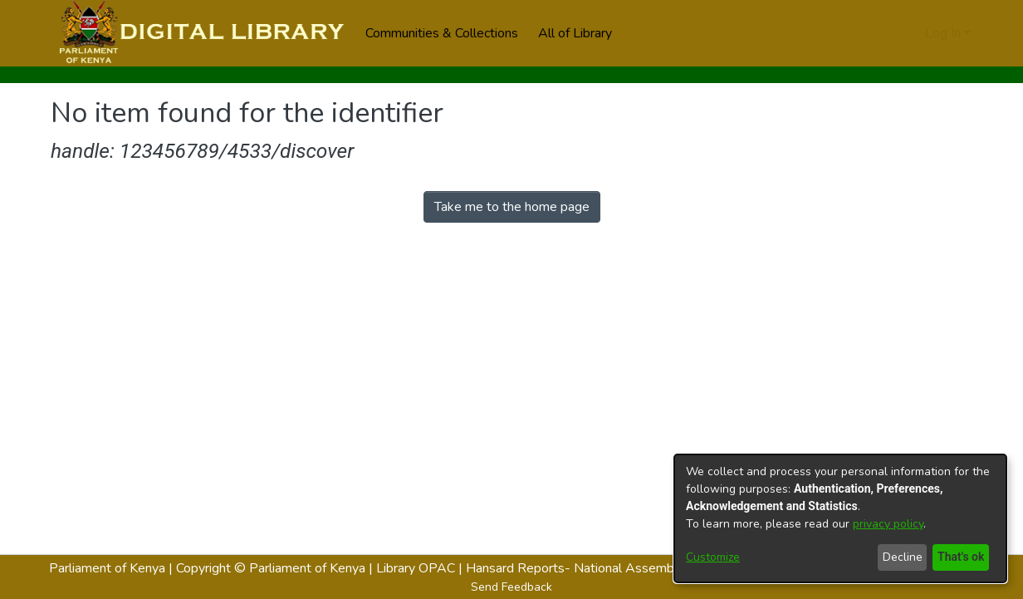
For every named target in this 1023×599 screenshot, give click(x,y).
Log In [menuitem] (943, 33)
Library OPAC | (421, 568)
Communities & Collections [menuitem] (441, 33)
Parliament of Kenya (107, 568)
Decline (899, 557)
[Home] (200, 33)
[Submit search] (885, 33)
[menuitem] (580, 33)
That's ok (959, 557)
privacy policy (888, 524)
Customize (713, 557)
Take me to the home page (512, 207)
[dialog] (840, 518)
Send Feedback (511, 587)
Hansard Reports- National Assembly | (580, 568)
